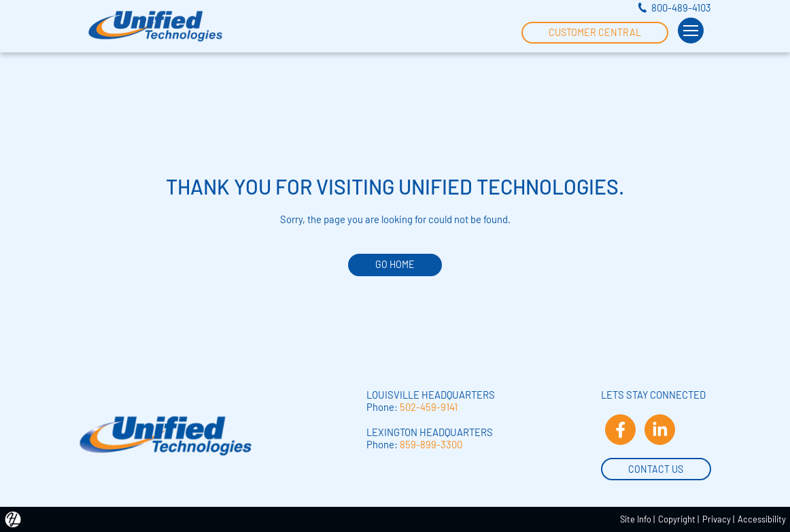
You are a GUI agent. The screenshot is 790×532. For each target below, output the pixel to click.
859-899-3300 (431, 444)
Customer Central (595, 31)
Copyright (676, 519)
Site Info (635, 519)
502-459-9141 (429, 407)
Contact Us (655, 468)
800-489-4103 (681, 7)
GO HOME (395, 264)
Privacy (716, 519)
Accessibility (762, 519)
